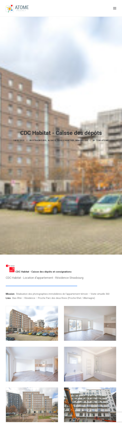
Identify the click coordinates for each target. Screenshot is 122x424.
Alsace (52, 139)
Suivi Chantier (65, 139)
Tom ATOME (102, 139)
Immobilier (81, 139)
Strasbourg (39, 139)
